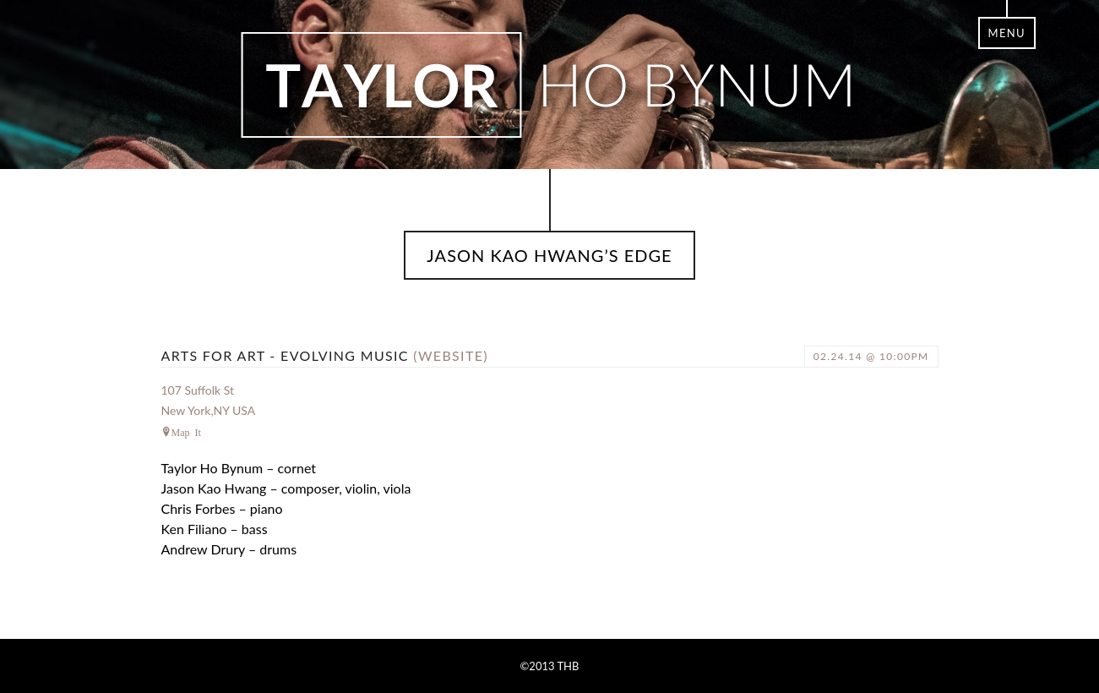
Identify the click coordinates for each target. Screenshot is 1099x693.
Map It (186, 432)
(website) (450, 355)
